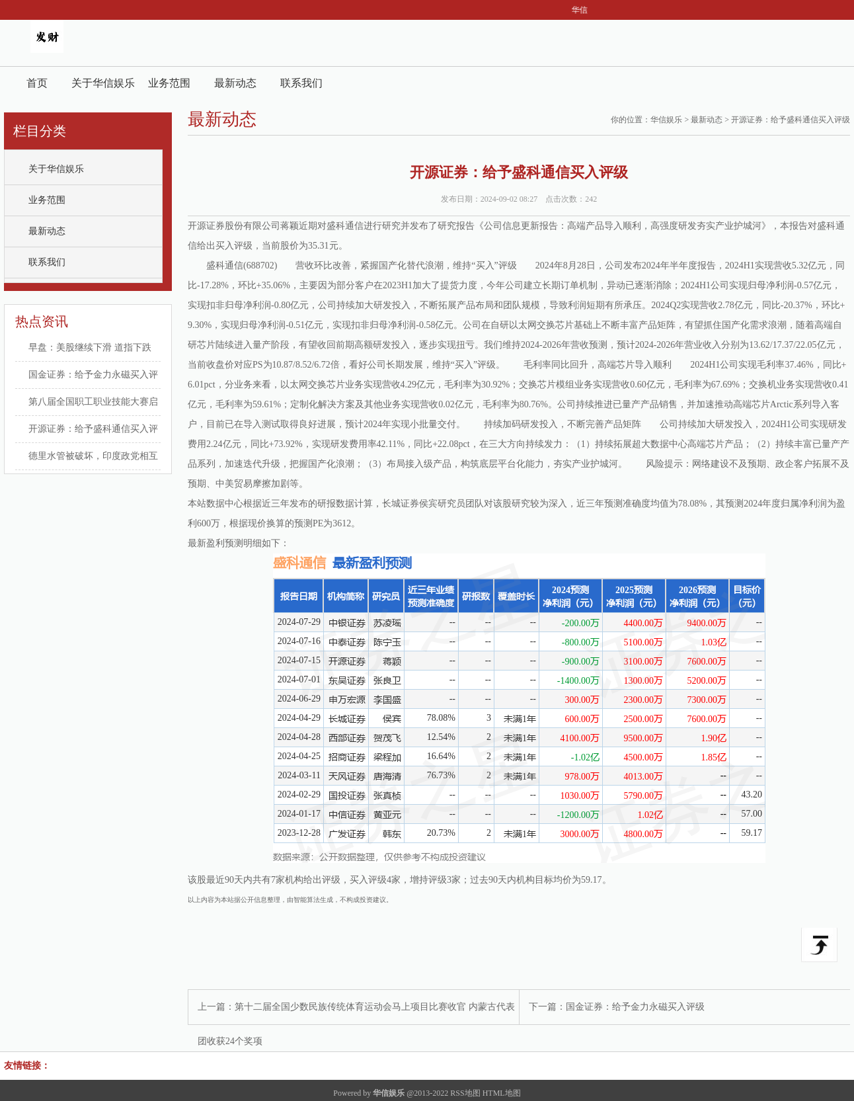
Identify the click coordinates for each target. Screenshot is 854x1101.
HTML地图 (502, 1093)
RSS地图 (465, 1093)
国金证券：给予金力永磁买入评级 (635, 1007)
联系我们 (301, 83)
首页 (37, 83)
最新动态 (235, 83)
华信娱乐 (666, 119)
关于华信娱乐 (103, 83)
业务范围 (169, 83)
